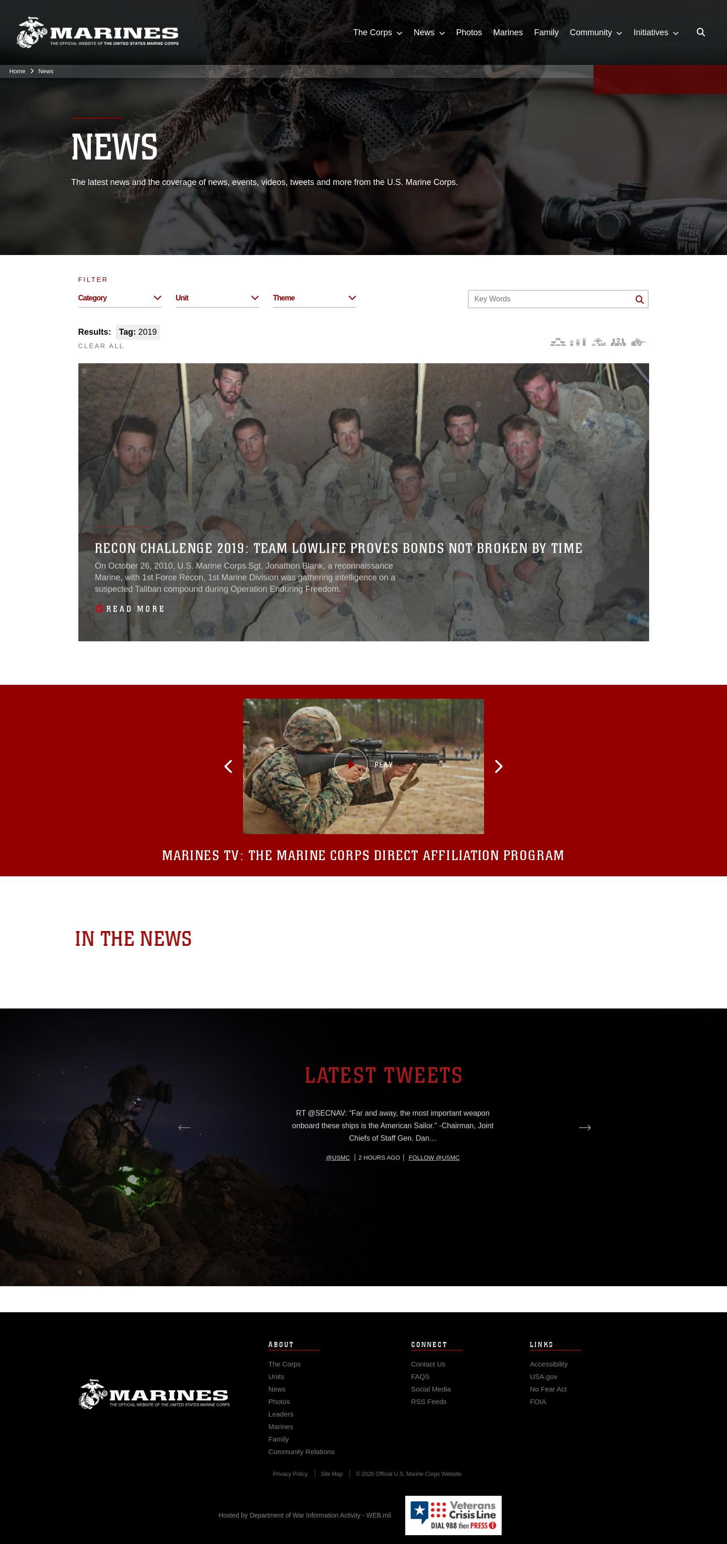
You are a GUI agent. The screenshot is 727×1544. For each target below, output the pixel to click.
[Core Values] (598, 342)
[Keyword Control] (558, 299)
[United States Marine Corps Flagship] (97, 33)
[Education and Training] (578, 342)
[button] (274, 766)
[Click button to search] (640, 299)
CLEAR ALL (101, 346)
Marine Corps (154, 1412)
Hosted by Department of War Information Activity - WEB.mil (305, 1515)
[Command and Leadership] (618, 342)
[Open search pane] (701, 32)
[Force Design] (558, 342)
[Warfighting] (638, 342)
